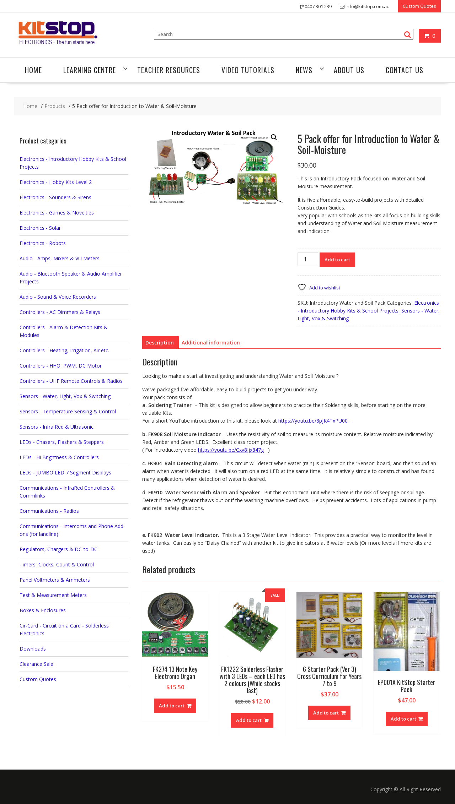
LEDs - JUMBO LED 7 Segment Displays (65, 472)
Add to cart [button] (171, 705)
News (304, 70)
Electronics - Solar (40, 227)
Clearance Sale (36, 664)
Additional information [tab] (211, 342)
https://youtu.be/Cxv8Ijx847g (231, 449)
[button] (274, 137)
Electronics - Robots (43, 243)
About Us (349, 70)
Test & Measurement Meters (53, 595)
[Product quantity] (308, 259)
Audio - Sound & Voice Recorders (58, 296)
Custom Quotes (419, 6)
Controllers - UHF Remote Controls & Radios (71, 380)
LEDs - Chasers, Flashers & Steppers (62, 442)
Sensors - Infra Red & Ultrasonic (56, 426)
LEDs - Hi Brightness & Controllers (59, 457)
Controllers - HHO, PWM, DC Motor (61, 365)
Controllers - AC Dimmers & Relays (60, 312)
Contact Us (404, 70)
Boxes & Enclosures (43, 610)
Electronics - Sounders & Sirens (55, 197)
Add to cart (337, 259)
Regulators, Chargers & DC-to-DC (58, 549)
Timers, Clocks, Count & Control (57, 564)
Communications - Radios (49, 510)
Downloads (33, 648)
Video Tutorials (247, 70)
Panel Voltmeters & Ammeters (55, 579)
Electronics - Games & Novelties (57, 212)
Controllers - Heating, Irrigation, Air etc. (64, 350)
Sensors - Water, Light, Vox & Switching (65, 396)
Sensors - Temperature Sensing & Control (68, 411)
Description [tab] (159, 342)
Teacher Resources (168, 70)
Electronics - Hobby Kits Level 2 (56, 182)
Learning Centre (89, 70)
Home (33, 70)
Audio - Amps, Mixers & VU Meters (60, 258)
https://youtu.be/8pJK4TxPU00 (313, 420)
